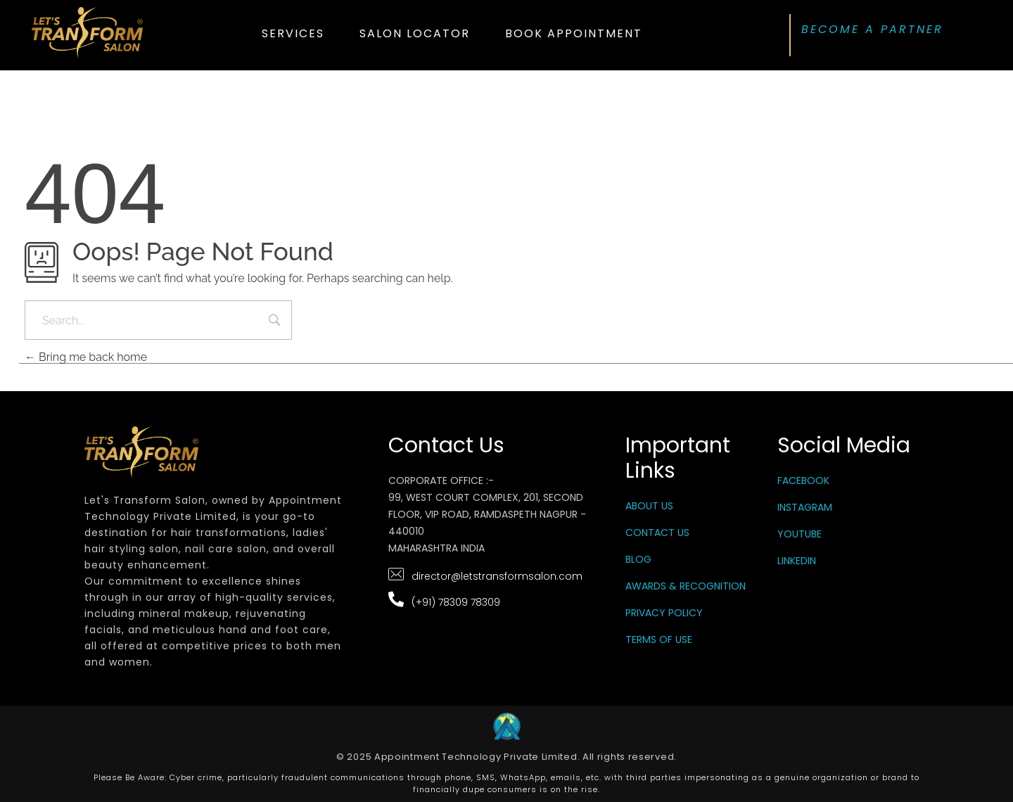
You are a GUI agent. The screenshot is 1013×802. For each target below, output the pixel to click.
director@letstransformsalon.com (497, 576)
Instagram (804, 507)
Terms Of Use (658, 639)
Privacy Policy (664, 613)
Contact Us (657, 533)
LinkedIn (796, 561)
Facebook (803, 480)
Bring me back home (86, 357)
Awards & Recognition (685, 586)
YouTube (799, 534)
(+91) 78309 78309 (456, 602)
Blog (638, 559)
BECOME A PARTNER (872, 29)
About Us (649, 506)
